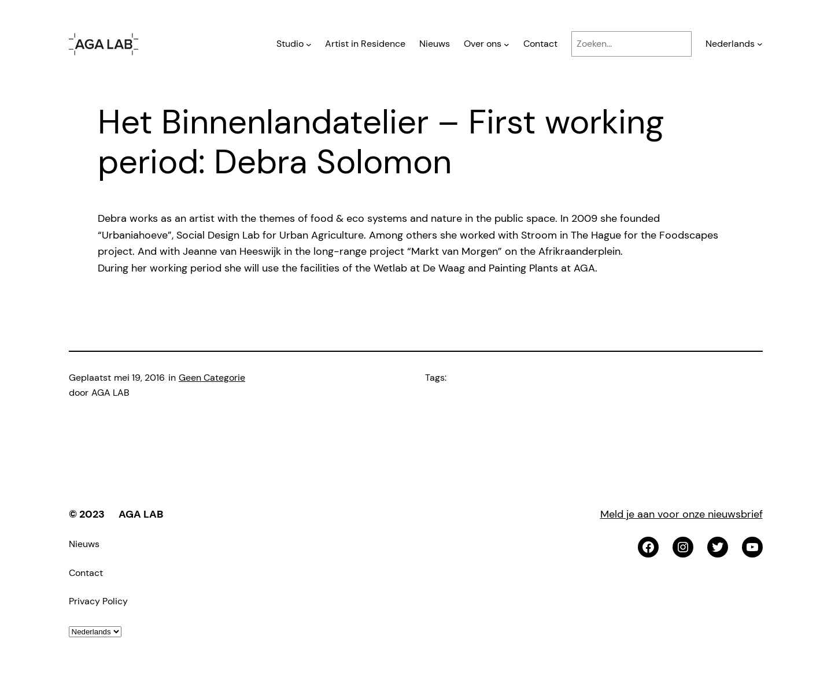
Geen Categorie (212, 377)
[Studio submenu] (309, 44)
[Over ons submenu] (506, 44)
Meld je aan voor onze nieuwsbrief (681, 514)
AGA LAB (141, 514)
